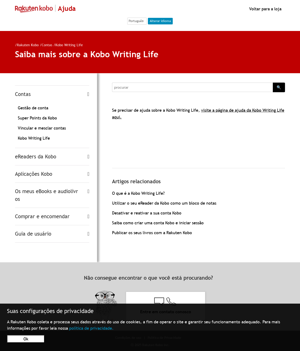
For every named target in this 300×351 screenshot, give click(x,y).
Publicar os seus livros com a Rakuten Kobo (152, 232)
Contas (47, 44)
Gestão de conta (33, 108)
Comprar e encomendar (42, 216)
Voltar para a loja (264, 8)
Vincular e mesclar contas (42, 128)
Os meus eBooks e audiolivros (46, 195)
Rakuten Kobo (28, 44)
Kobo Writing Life (69, 44)
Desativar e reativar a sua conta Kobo (146, 213)
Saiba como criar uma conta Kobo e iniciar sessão (158, 222)
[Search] (192, 87)
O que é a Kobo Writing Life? (138, 193)
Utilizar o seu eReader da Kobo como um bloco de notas (164, 203)
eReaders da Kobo (35, 156)
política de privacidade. (91, 328)
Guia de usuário (33, 234)
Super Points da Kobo (37, 118)
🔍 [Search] (279, 87)
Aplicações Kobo (33, 174)
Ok (25, 339)
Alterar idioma (160, 21)
